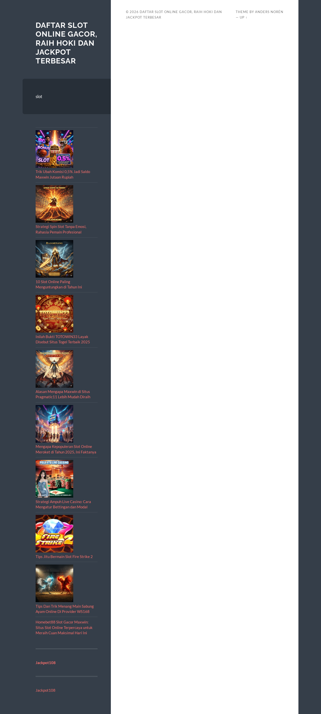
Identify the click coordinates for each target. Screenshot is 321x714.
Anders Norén (269, 12)
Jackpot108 (45, 690)
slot (39, 96)
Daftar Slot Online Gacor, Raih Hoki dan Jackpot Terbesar (66, 43)
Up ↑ (243, 17)
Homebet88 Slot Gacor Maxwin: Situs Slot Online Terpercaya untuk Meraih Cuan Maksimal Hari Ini (64, 627)
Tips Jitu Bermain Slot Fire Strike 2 (64, 556)
